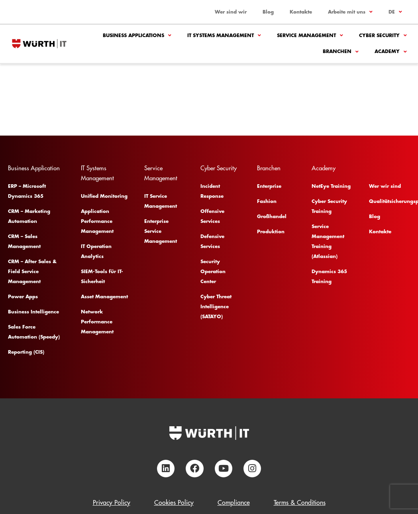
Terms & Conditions (300, 503)
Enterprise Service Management (160, 231)
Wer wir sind (385, 186)
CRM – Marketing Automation (29, 216)
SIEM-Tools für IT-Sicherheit (102, 276)
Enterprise (269, 186)
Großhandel (272, 216)
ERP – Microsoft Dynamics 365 (27, 191)
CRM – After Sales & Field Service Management (32, 271)
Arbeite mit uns (350, 12)
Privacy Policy (111, 503)
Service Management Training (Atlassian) (328, 241)
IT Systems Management (224, 35)
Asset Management (104, 296)
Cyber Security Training (329, 206)
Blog (268, 12)
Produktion (271, 231)
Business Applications (137, 35)
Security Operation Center (213, 271)
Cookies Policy (174, 503)
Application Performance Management (97, 221)
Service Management (310, 35)
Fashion (267, 201)
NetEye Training (331, 186)
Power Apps (23, 296)
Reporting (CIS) (26, 352)
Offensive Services (212, 216)
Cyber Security (383, 35)
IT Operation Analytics (96, 251)
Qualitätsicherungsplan (388, 201)
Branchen (341, 51)
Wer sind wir (231, 12)
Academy (391, 51)
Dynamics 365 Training (329, 276)
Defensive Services (212, 241)
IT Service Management (160, 201)
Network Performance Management (97, 321)
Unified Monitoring (104, 196)
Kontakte (301, 12)
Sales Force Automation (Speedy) (34, 332)
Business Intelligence (33, 311)
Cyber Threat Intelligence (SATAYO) (216, 306)
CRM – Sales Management (24, 241)
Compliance (234, 503)
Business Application (34, 168)
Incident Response (212, 191)
